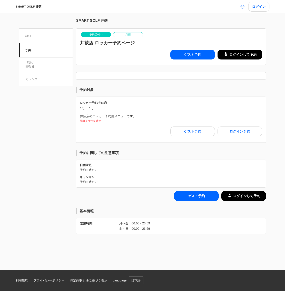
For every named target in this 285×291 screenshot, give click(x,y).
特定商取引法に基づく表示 (88, 280)
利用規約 (22, 280)
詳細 (28, 36)
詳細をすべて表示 (90, 121)
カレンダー (32, 79)
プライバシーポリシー (49, 280)
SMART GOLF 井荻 (28, 6)
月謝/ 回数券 (29, 64)
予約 (28, 50)
